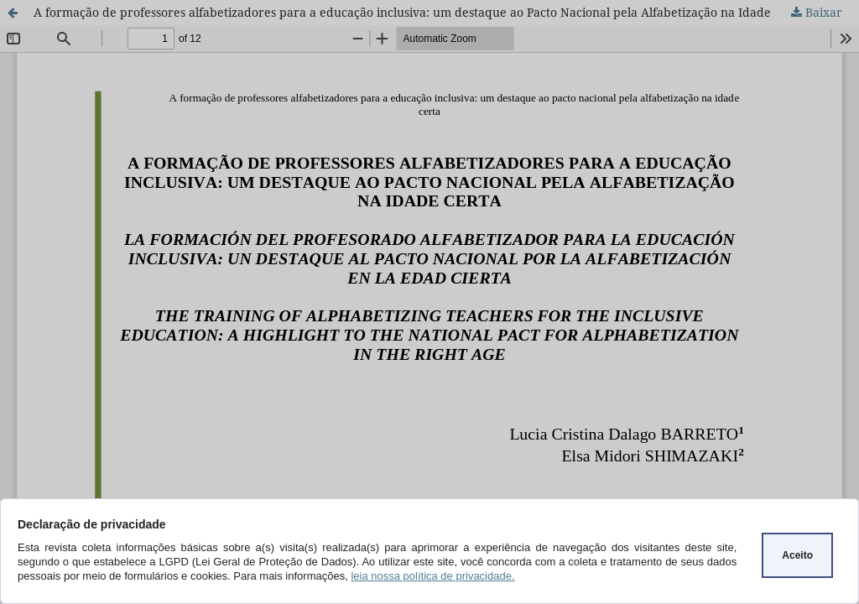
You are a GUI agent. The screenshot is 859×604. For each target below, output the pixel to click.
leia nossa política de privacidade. (432, 576)
